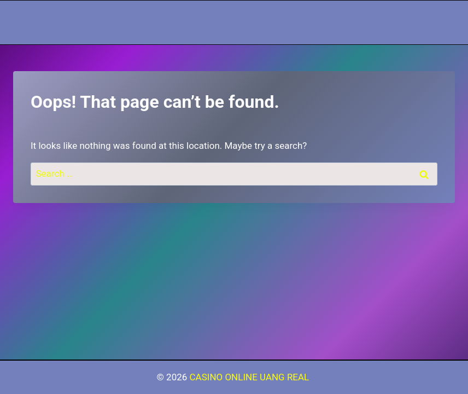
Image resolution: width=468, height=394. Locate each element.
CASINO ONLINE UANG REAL (251, 377)
